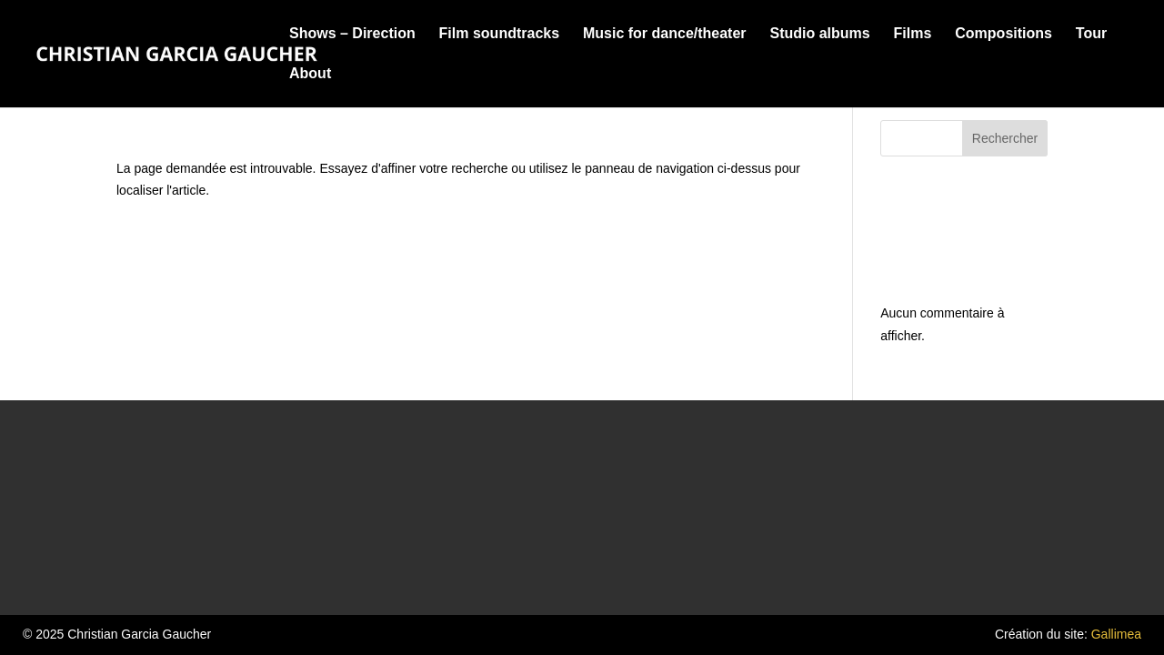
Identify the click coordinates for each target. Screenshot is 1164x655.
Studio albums (819, 34)
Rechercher (1005, 138)
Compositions (1003, 34)
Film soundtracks (499, 34)
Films (913, 34)
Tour (1091, 34)
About (310, 74)
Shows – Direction (352, 34)
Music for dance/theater (665, 34)
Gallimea (1116, 634)
